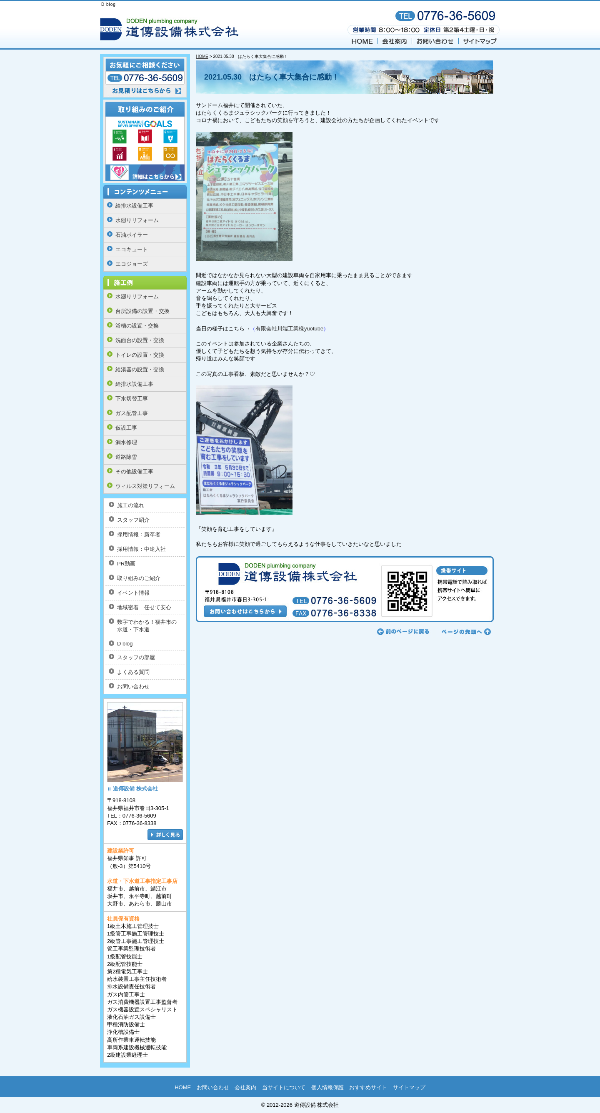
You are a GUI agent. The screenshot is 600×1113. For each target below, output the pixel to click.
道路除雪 (126, 457)
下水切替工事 (131, 398)
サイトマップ (479, 40)
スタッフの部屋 (136, 657)
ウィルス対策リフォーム (145, 486)
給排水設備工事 (134, 206)
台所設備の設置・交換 (142, 311)
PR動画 (126, 563)
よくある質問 (133, 672)
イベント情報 (133, 593)
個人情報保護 (327, 1087)
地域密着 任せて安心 (144, 607)
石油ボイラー (131, 235)
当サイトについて (283, 1087)
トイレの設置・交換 (139, 355)
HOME (362, 40)
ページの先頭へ (465, 631)
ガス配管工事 (131, 413)
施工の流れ (130, 505)
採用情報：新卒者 (138, 534)
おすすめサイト (368, 1087)
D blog (125, 643)
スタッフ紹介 (133, 520)
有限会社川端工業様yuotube (289, 328)
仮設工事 (126, 428)
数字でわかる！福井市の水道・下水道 (147, 626)
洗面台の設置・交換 (139, 340)
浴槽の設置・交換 (137, 326)
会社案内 (395, 40)
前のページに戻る (403, 631)
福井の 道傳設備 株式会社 (171, 28)
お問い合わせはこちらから (345, 589)
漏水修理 (126, 442)
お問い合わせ (435, 40)
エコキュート (131, 249)
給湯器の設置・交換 (139, 369)
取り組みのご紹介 (138, 578)
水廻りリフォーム (137, 220)
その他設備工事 (134, 471)
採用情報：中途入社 (141, 549)
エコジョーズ (131, 264)
